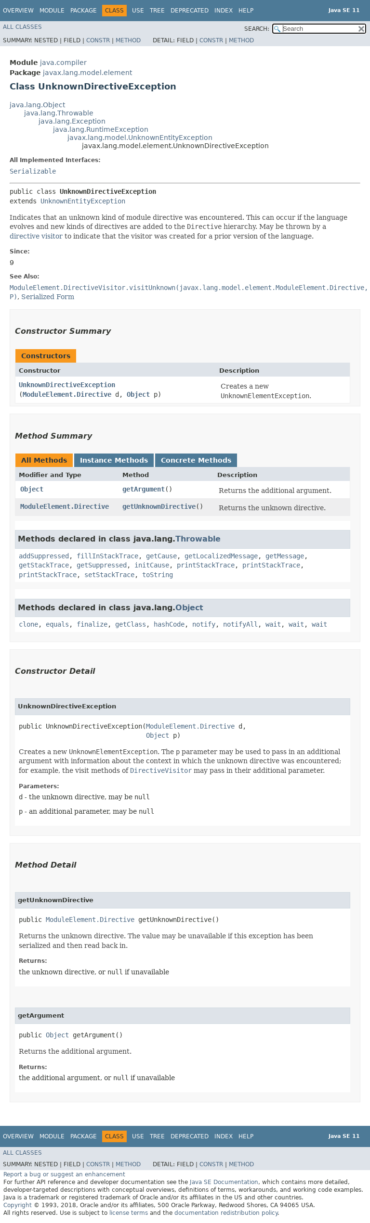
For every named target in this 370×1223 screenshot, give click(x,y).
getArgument (143, 489)
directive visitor (36, 236)
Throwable (198, 538)
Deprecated (190, 10)
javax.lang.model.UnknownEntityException (139, 137)
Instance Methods (114, 460)
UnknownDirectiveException (67, 385)
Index (223, 10)
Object (138, 394)
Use (138, 10)
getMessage (284, 556)
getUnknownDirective (159, 506)
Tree (157, 10)
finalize (92, 624)
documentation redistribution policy (226, 1213)
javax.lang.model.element (87, 72)
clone (28, 624)
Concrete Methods (196, 460)
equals (57, 624)
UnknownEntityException (82, 201)
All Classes (22, 27)
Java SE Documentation (224, 1182)
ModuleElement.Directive (67, 394)
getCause (161, 556)
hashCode (169, 624)
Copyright (17, 1205)
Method (128, 40)
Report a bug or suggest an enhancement (64, 1174)
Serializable (33, 171)
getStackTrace (44, 565)
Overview (18, 10)
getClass (130, 624)
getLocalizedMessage (221, 556)
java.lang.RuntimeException (100, 129)
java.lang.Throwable (58, 113)
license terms (128, 1213)
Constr (98, 40)
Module (52, 10)
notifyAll (240, 624)
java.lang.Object (37, 105)
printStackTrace (206, 565)
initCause (151, 565)
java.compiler (63, 62)
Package (83, 10)
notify (203, 624)
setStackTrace (109, 575)
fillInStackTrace (107, 556)
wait (273, 624)
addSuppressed (44, 556)
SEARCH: (256, 28)
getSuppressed (102, 565)
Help (245, 10)
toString (157, 575)
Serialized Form (47, 297)
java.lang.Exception (72, 121)
